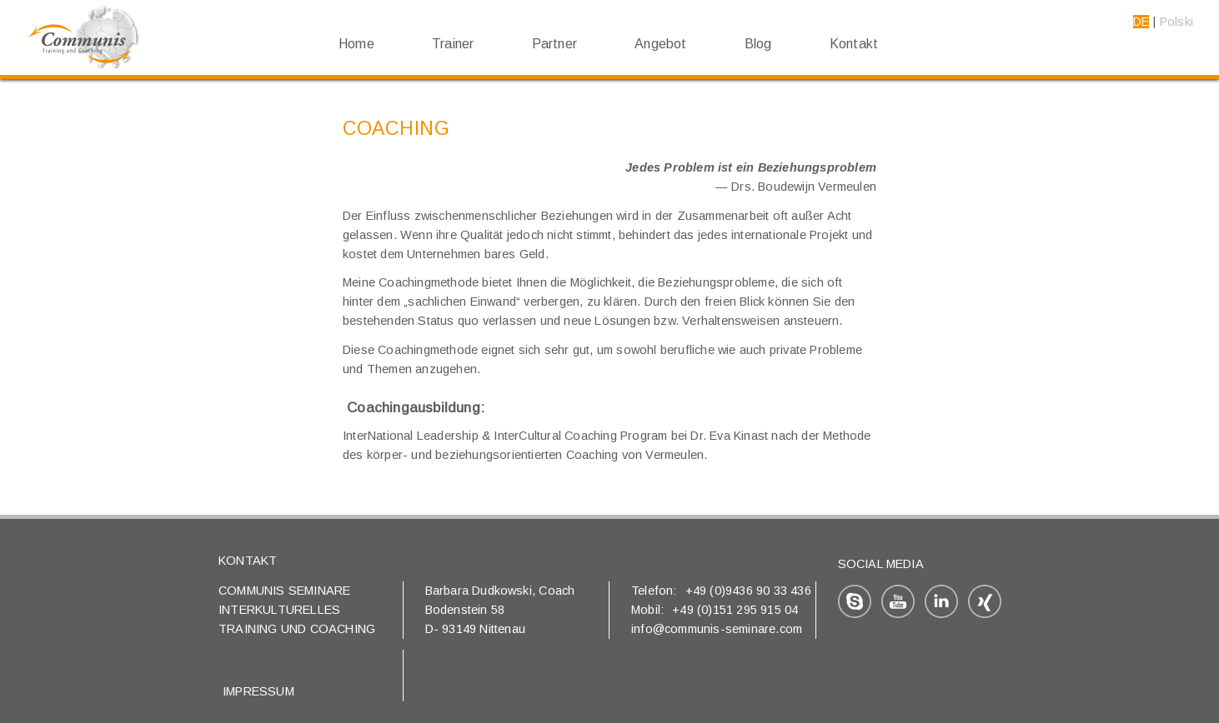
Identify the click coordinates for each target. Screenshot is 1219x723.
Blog (758, 44)
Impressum (258, 691)
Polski (1176, 21)
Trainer (453, 44)
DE (1141, 21)
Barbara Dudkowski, (482, 590)
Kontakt (854, 44)
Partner (554, 44)
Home (356, 44)
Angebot (660, 44)
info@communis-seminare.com (716, 629)
